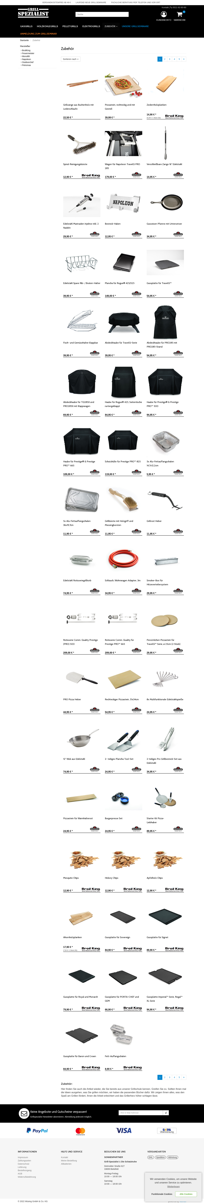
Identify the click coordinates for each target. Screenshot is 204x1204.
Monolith (26, 56)
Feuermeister (28, 53)
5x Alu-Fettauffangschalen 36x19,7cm (77, 523)
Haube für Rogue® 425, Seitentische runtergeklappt (123, 404)
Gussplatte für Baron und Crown (79, 1056)
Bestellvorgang (25, 1170)
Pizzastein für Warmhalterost (78, 818)
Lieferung (22, 1167)
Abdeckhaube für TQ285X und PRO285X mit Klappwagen (78, 404)
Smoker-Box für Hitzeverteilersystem (157, 582)
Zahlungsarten (24, 1160)
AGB (20, 1173)
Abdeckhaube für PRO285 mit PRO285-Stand (162, 344)
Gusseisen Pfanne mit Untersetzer (164, 223)
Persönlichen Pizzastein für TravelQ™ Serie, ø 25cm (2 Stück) (163, 642)
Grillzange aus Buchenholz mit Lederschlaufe (78, 106)
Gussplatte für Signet (157, 937)
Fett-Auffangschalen (115, 1056)
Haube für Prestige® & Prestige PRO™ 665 (79, 463)
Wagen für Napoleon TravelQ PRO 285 (122, 166)
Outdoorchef (27, 62)
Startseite (24, 40)
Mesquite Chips (71, 877)
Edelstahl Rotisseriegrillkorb (77, 580)
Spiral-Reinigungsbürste (75, 164)
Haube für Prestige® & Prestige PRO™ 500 (163, 404)
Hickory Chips (111, 877)
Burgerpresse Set (113, 818)
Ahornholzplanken (72, 937)
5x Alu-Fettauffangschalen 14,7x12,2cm (160, 463)
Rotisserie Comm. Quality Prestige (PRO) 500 (80, 642)
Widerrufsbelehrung (27, 1177)
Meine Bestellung (69, 1160)
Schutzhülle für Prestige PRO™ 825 (123, 461)
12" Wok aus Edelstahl (74, 759)
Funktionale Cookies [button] (162, 1194)
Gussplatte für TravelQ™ (159, 283)
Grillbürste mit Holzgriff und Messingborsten (119, 523)
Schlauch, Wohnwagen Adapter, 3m (122, 580)
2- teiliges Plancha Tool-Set (119, 759)
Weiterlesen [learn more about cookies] (173, 1186)
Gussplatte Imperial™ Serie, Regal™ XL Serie (165, 998)
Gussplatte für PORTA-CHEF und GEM (122, 998)
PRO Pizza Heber (72, 699)
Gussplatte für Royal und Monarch (80, 996)
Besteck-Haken (113, 223)
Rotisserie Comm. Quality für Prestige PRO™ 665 (119, 642)
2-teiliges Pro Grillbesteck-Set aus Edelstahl (164, 761)
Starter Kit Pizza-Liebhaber (158, 820)
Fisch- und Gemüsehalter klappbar (80, 342)
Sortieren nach (70, 59)
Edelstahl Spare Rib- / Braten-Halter (81, 283)
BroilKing (26, 50)
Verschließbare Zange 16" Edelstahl (164, 164)
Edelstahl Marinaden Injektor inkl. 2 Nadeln (81, 225)
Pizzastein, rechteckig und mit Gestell (120, 106)
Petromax (26, 65)
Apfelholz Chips (155, 877)
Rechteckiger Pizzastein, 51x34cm (122, 699)
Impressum (23, 1157)
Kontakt (165, 7)
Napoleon (26, 59)
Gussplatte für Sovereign (117, 937)
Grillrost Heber (154, 521)
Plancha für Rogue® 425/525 (119, 283)
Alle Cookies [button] (186, 1194)
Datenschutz (23, 1164)
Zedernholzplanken (156, 104)
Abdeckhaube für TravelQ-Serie (121, 342)
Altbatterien (66, 1164)
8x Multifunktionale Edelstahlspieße (165, 699)
